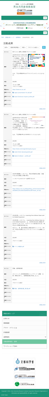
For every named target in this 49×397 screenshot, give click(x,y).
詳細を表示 (42, 109)
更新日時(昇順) (15, 47)
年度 (23, 47)
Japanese (20, 13)
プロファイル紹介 (33, 47)
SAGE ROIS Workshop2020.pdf (23, 152)
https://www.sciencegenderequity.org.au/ (24, 149)
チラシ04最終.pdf (19, 246)
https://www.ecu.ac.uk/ (19, 89)
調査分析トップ (9, 37)
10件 (6, 47)
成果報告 (18, 37)
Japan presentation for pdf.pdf (23, 92)
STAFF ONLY (4, 395)
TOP (2, 37)
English (28, 13)
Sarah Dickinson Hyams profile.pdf (24, 96)
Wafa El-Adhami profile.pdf (22, 156)
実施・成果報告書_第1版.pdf (22, 288)
